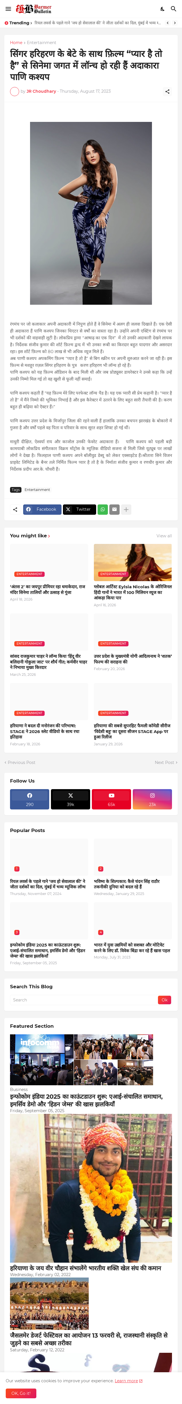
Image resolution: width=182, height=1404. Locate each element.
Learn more (126, 1380)
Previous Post (21, 762)
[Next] (175, 23)
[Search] (174, 9)
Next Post (164, 762)
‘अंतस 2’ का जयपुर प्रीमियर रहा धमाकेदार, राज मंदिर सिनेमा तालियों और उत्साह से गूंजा (47, 589)
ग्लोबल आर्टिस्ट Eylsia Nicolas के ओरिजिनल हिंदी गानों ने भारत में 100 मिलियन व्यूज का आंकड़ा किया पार (133, 592)
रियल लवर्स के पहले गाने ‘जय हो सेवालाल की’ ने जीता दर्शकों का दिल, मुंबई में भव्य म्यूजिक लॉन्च (98, 22)
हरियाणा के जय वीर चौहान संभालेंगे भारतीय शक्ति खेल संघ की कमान (85, 1268)
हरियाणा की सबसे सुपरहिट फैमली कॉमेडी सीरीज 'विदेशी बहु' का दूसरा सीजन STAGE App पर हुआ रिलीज (132, 731)
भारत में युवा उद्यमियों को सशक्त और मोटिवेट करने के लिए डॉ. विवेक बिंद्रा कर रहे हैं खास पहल (132, 947)
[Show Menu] (8, 9)
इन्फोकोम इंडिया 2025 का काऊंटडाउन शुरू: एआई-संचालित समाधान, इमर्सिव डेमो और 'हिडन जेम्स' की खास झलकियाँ (47, 950)
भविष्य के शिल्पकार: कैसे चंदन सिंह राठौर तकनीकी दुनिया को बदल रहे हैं (126, 884)
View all (164, 536)
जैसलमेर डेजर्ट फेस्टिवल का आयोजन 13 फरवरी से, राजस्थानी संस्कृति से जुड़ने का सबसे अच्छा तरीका (88, 1339)
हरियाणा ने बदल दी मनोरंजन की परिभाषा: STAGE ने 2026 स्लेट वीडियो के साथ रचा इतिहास (44, 731)
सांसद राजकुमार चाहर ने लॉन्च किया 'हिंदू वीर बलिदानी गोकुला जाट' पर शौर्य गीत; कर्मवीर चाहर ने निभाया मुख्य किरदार (48, 662)
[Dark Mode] (162, 9)
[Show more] (126, 509)
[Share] (167, 91)
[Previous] (168, 23)
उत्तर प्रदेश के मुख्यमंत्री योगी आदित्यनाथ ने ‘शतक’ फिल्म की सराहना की (133, 659)
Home (16, 43)
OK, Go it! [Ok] (21, 1393)
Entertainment (41, 43)
